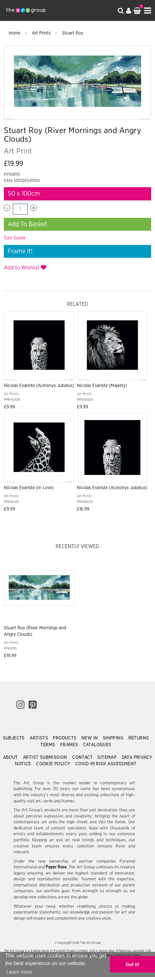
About (11, 757)
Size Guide (15, 238)
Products (65, 738)
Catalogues (97, 745)
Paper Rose (56, 867)
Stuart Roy (72, 33)
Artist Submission (45, 757)
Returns (138, 738)
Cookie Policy (54, 764)
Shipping (114, 738)
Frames (69, 745)
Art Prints (42, 33)
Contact (83, 757)
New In (90, 738)
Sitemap (107, 757)
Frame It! (20, 251)
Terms (48, 745)
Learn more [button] (19, 972)
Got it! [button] (132, 964)
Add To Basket (27, 224)
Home (15, 33)
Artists (39, 738)
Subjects (14, 738)
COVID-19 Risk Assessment (106, 764)
